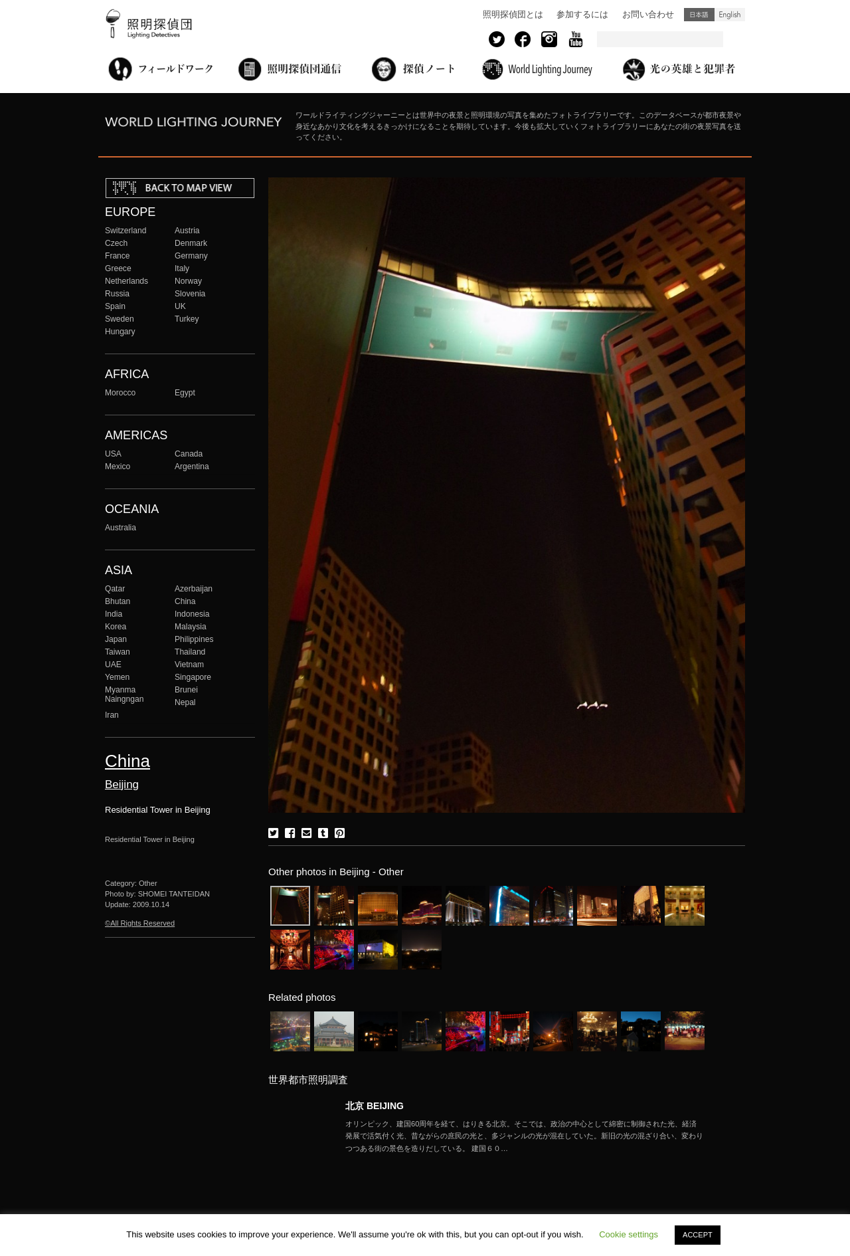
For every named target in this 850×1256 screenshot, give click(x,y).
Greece (118, 268)
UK (180, 306)
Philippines (194, 639)
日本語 (699, 14)
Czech (116, 243)
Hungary (120, 331)
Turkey (187, 319)
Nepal (185, 702)
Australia (120, 527)
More (524, 1136)
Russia (117, 293)
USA (113, 454)
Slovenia (190, 293)
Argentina (192, 466)
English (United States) (730, 14)
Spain (115, 306)
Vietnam (189, 664)
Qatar (115, 588)
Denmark (191, 243)
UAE (113, 664)
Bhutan (117, 601)
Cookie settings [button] (628, 1234)
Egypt (185, 392)
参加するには (582, 14)
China (185, 601)
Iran (112, 715)
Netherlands (126, 281)
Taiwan (117, 652)
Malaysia (191, 626)
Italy (182, 268)
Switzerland (125, 230)
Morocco (120, 392)
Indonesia (192, 614)
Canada (189, 454)
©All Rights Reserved (140, 923)
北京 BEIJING (374, 1105)
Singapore (193, 677)
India (113, 614)
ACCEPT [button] (698, 1235)
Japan (116, 639)
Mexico (117, 466)
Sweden (119, 319)
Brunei (186, 689)
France (117, 256)
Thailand (190, 652)
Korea (115, 626)
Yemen (117, 677)
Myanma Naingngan (124, 694)
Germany (191, 256)
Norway (188, 281)
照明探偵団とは (513, 14)
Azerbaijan (193, 588)
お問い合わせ (648, 14)
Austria (187, 230)
